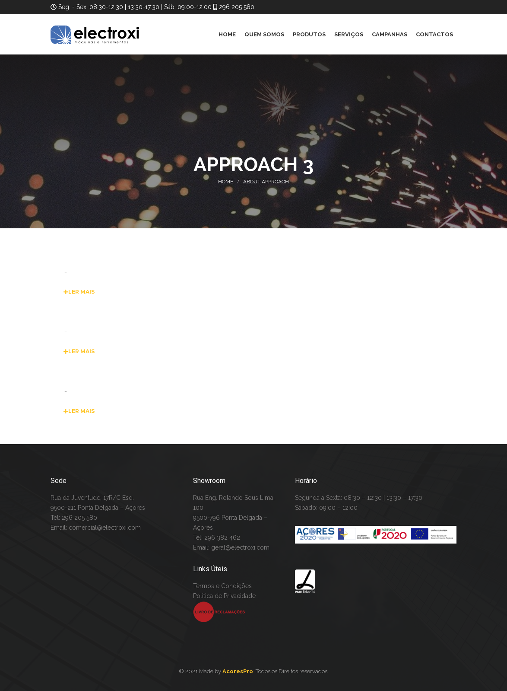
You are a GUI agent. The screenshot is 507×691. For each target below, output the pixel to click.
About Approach (266, 182)
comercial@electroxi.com (105, 527)
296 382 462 (222, 537)
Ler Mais (79, 291)
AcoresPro (237, 671)
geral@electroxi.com (240, 547)
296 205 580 (235, 6)
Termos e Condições (222, 585)
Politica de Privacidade (224, 595)
